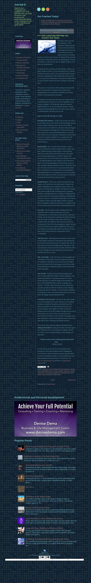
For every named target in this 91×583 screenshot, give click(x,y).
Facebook (20, 117)
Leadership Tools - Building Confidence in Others (44, 528)
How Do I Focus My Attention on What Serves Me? (23, 146)
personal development (52, 372)
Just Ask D (41, 372)
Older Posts (72, 380)
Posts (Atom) (50, 384)
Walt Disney (57, 374)
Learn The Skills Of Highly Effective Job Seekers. (44, 518)
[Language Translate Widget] (24, 189)
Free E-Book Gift (22, 78)
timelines (49, 374)
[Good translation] (42, 557)
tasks (44, 374)
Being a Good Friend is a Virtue (38, 507)
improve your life (69, 371)
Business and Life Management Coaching (56, 369)
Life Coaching (21, 70)
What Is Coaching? (23, 63)
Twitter (19, 122)
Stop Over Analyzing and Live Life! (39, 465)
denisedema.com (47, 371)
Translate (20, 194)
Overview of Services (23, 57)
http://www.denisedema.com (46, 360)
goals (56, 371)
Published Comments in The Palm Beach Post (41, 456)
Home (53, 380)
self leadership (65, 372)
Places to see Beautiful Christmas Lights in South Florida (47, 446)
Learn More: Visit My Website (50, 24)
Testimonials (21, 73)
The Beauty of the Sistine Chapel (38, 496)
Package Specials (22, 75)
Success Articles (22, 60)
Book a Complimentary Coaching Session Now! (56, 20)
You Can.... (30, 487)
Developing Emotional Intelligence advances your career (47, 539)
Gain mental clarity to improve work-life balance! (23, 163)
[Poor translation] (47, 557)
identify (60, 371)
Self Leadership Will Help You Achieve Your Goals (55, 37)
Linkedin (19, 120)
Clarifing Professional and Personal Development (57, 22)
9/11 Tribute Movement (34, 476)
